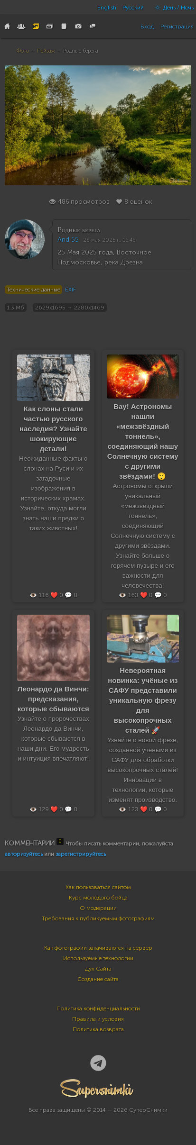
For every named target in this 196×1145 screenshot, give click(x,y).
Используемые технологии (98, 958)
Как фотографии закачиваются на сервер (98, 948)
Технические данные (33, 289)
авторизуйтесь (24, 854)
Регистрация (177, 26)
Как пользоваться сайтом (98, 887)
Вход (147, 26)
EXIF (70, 289)
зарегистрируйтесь (81, 854)
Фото (23, 51)
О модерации (98, 908)
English (106, 7)
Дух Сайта (98, 968)
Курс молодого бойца (98, 897)
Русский (133, 7)
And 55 (68, 240)
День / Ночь (172, 7)
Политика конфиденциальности (98, 1008)
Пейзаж (46, 51)
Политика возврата (98, 1029)
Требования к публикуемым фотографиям (98, 918)
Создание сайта (98, 979)
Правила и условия (98, 1019)
